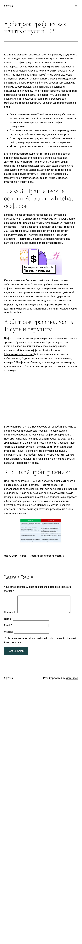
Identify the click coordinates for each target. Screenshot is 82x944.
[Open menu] (76, 6)
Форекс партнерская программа (47, 555)
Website (8, 635)
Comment (10, 615)
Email (8, 628)
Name (8, 622)
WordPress (72, 681)
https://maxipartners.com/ (19, 354)
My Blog (8, 5)
